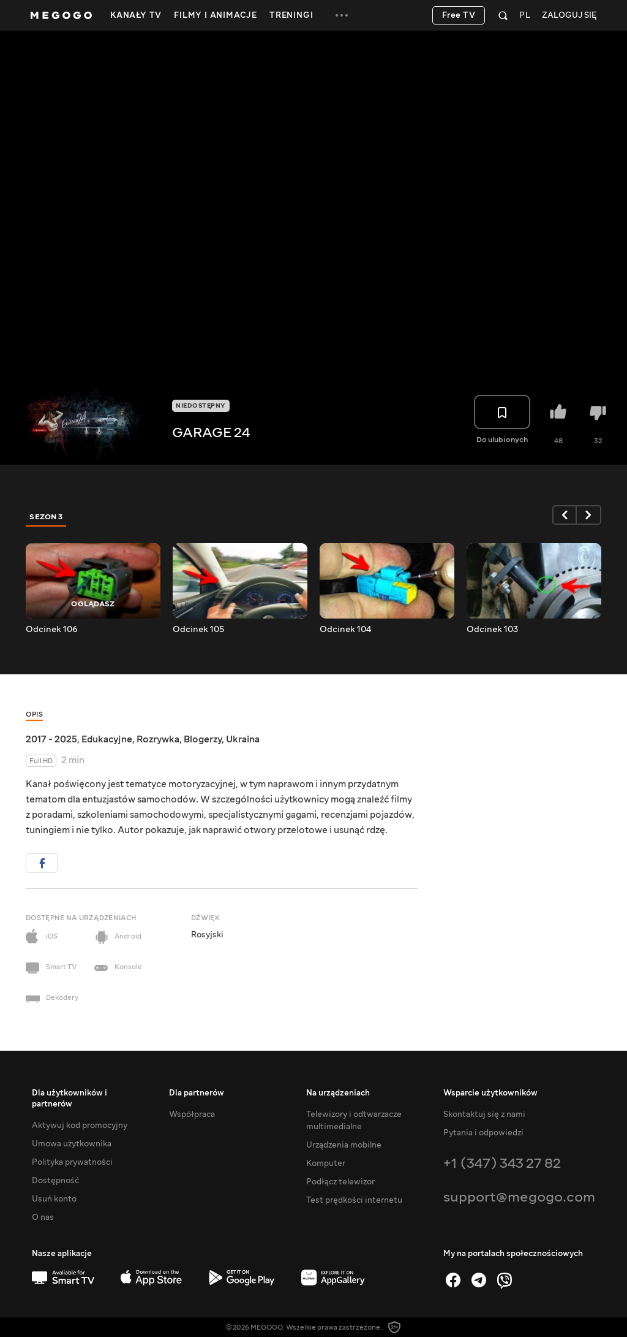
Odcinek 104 (345, 629)
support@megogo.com (519, 1196)
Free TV (459, 15)
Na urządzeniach (338, 1093)
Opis (34, 714)
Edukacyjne (106, 739)
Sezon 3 (46, 517)
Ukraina (243, 739)
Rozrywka (158, 739)
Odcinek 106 (52, 629)
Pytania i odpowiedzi (483, 1132)
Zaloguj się (569, 15)
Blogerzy (203, 739)
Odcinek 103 (492, 629)
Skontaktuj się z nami (484, 1114)
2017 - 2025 (51, 739)
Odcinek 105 (198, 629)
